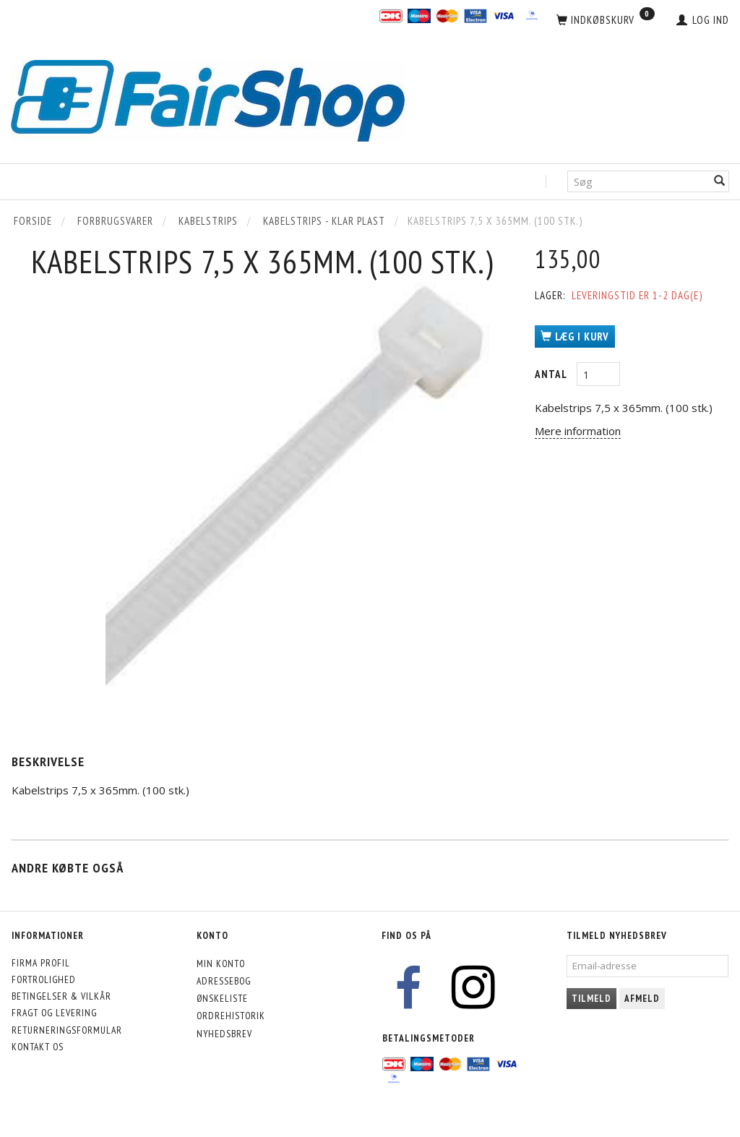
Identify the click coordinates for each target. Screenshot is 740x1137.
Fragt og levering (54, 1012)
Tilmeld (591, 998)
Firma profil (41, 962)
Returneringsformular (67, 1030)
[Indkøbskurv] (605, 20)
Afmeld (642, 998)
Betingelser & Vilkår (61, 996)
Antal (552, 374)
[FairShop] (208, 99)
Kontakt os (38, 1046)
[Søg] (720, 181)
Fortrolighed (44, 979)
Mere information (578, 431)
